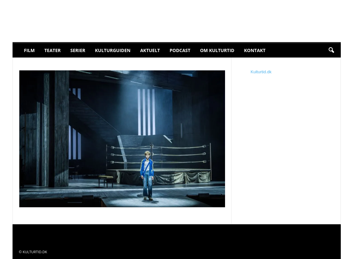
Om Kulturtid (217, 50)
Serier (78, 50)
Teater (52, 50)
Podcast (179, 50)
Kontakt (255, 50)
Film (29, 50)
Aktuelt (150, 50)
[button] (331, 50)
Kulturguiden (113, 50)
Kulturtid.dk (261, 71)
